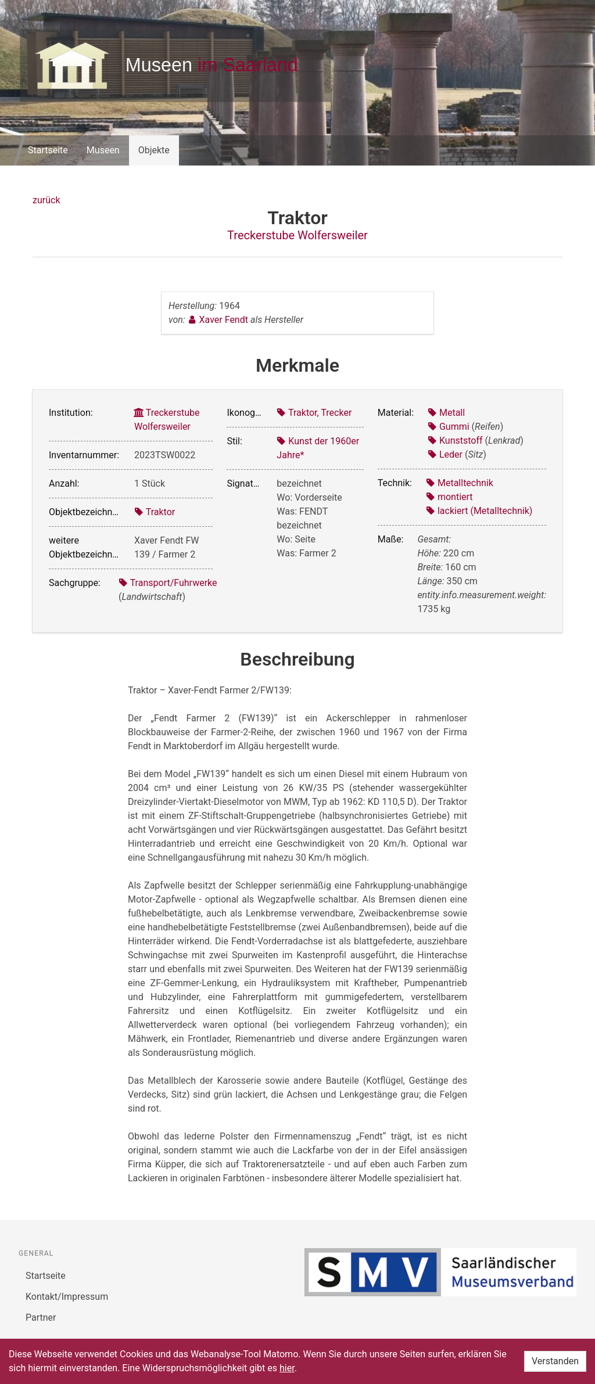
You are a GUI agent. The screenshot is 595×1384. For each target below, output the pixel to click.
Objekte (154, 150)
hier (287, 1368)
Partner (41, 1317)
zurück (46, 200)
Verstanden (555, 1361)
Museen (103, 150)
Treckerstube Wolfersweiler (297, 235)
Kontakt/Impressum (67, 1296)
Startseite (48, 150)
